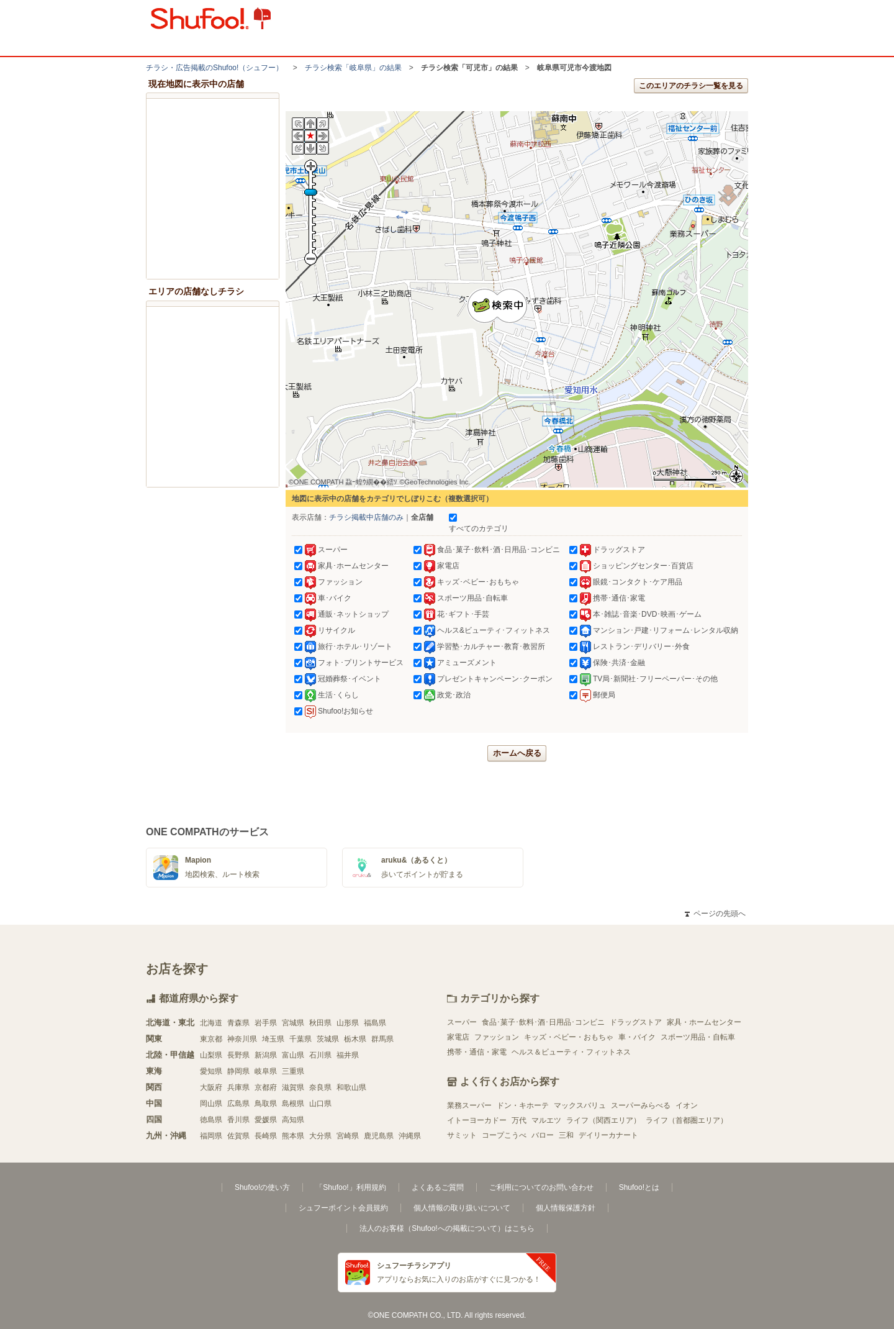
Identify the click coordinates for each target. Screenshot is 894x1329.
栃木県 (355, 1039)
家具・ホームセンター (704, 1022)
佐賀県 (238, 1136)
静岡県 (238, 1071)
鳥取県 (266, 1103)
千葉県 (300, 1039)
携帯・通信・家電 (477, 1052)
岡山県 (211, 1103)
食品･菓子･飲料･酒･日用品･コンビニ (543, 1022)
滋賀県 (293, 1087)
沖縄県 (410, 1136)
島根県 (293, 1103)
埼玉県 (273, 1039)
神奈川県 (242, 1039)
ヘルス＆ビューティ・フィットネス (571, 1052)
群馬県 (382, 1039)
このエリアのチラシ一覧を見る (691, 85)
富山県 (293, 1055)
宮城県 (293, 1022)
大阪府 (211, 1087)
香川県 (238, 1119)
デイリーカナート (608, 1135)
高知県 (293, 1119)
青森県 (238, 1022)
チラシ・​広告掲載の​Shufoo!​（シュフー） (214, 67)
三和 (566, 1135)
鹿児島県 (379, 1136)
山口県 (320, 1103)
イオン (686, 1105)
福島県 (375, 1022)
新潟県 (266, 1055)
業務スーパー (469, 1105)
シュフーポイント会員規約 (343, 1208)
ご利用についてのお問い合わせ (541, 1187)
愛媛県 (266, 1119)
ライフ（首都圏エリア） (687, 1120)
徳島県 (211, 1119)
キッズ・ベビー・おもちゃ (568, 1037)
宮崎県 (347, 1136)
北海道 (211, 1022)
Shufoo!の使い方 (262, 1187)
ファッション (496, 1037)
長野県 (238, 1055)
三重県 (293, 1071)
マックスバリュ (580, 1105)
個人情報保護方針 (565, 1208)
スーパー (462, 1022)
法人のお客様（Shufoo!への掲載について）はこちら (446, 1228)
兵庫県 (238, 1087)
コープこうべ (504, 1135)
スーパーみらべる (640, 1105)
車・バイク (637, 1037)
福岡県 (211, 1136)
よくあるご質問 (438, 1187)
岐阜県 (266, 1071)
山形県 (347, 1022)
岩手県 (266, 1022)
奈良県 (320, 1087)
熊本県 (293, 1136)
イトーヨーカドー (477, 1120)
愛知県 (211, 1071)
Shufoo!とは (639, 1187)
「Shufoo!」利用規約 (350, 1187)
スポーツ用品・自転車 (698, 1037)
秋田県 (320, 1022)
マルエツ (546, 1120)
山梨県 (211, 1055)
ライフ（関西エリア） (603, 1120)
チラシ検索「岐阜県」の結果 (353, 67)
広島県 (238, 1103)
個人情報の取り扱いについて (461, 1208)
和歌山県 (351, 1087)
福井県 (347, 1055)
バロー (542, 1135)
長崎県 (266, 1136)
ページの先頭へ (715, 913)
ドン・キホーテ (523, 1105)
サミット (462, 1135)
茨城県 (328, 1039)
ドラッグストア (636, 1022)
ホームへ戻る (517, 753)
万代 (519, 1120)
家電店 (458, 1037)
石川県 (320, 1055)
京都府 (266, 1087)
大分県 (320, 1136)
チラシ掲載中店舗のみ (366, 517)
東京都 (211, 1039)
